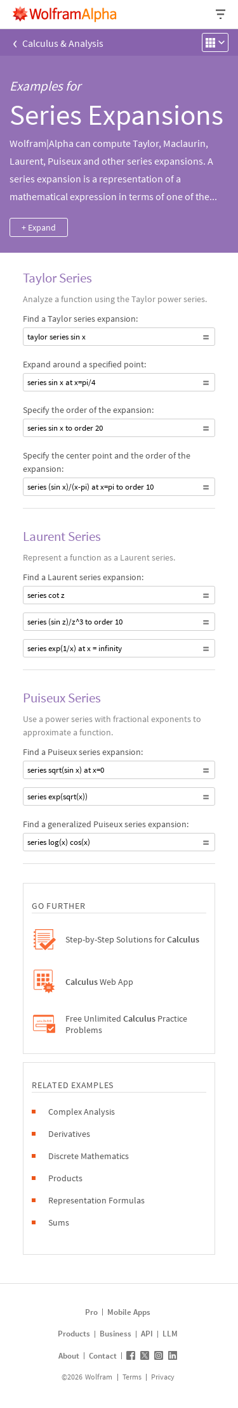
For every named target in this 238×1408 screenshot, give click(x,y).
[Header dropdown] (221, 14)
